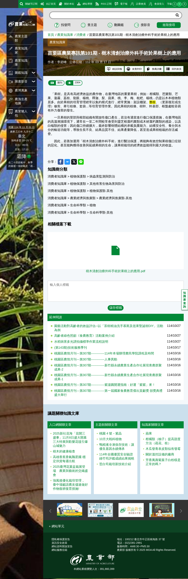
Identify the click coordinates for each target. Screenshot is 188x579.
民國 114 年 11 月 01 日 (21, 127)
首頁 (51, 35)
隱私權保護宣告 (61, 539)
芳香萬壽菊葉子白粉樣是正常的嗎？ (163, 462)
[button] (57, 526)
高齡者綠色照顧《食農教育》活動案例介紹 (84, 336)
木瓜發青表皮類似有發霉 (163, 449)
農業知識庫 (65, 35)
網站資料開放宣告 (62, 546)
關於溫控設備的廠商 (160, 455)
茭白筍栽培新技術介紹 (115, 464)
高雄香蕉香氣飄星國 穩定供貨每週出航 (69, 459)
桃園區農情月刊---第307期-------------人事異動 (85, 360)
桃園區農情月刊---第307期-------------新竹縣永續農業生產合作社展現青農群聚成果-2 (108, 368)
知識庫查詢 (185, 300)
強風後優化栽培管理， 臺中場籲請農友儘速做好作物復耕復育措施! (70, 485)
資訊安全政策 (59, 543)
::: (1, 3)
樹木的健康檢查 (64, 452)
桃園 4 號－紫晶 (110, 434)
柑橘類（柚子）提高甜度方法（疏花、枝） (163, 442)
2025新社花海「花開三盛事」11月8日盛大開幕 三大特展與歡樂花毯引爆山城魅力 (70, 440)
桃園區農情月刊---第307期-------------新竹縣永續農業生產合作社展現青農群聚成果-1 (108, 378)
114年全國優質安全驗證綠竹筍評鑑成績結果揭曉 (116, 457)
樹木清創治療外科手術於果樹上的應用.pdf (115, 271)
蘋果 (149, 434)
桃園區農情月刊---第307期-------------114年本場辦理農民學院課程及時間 (104, 354)
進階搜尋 (168, 25)
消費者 (81, 35)
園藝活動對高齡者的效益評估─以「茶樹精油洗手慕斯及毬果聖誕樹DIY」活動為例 (108, 328)
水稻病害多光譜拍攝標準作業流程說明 (81, 342)
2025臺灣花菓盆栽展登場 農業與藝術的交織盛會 (70, 471)
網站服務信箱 (59, 550)
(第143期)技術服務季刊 (70, 348)
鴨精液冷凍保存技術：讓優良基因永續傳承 (116, 447)
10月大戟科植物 (110, 439)
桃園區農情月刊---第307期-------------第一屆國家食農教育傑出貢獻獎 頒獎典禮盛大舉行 (108, 393)
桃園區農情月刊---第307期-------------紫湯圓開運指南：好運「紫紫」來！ (104, 385)
